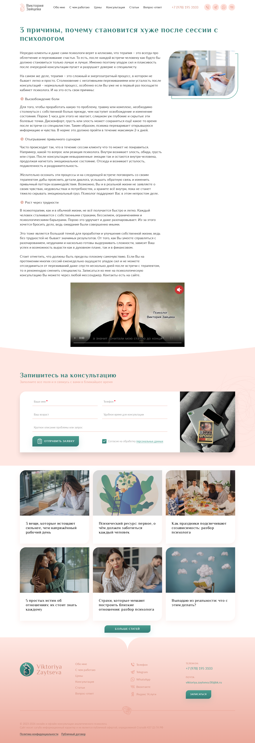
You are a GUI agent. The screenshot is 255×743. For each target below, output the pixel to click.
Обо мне (59, 7)
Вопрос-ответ (152, 7)
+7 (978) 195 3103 (199, 668)
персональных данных (149, 441)
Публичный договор (73, 734)
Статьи (134, 7)
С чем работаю (79, 7)
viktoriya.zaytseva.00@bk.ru (204, 682)
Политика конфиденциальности (39, 734)
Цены (98, 7)
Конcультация (115, 7)
